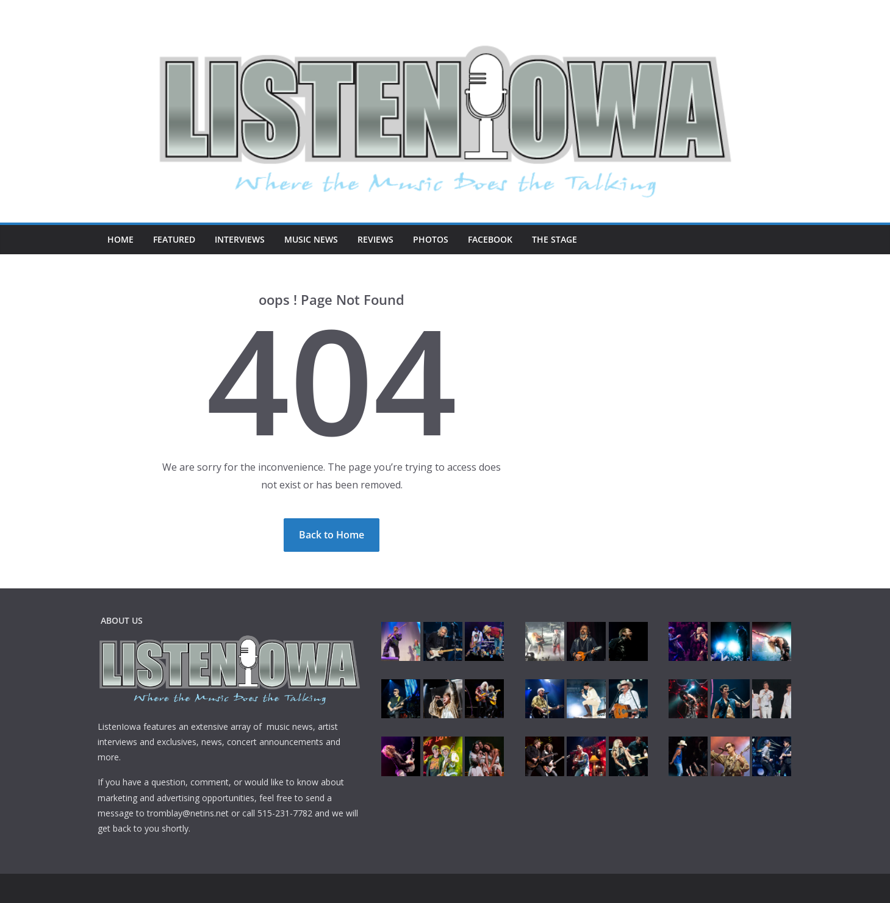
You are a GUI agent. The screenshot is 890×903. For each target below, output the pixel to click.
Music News (311, 239)
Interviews (240, 239)
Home (120, 239)
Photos (430, 239)
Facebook (490, 239)
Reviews (375, 239)
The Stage (554, 239)
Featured (174, 239)
